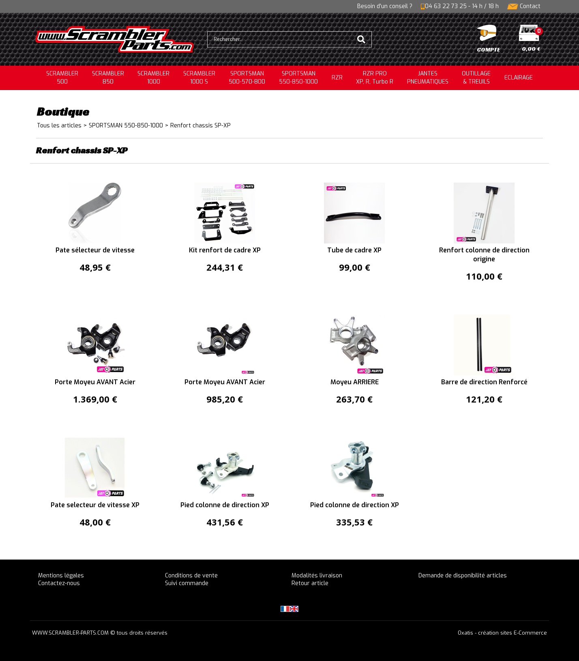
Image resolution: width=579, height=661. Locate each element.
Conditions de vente (191, 575)
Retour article (310, 583)
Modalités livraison (317, 575)
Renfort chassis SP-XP (200, 125)
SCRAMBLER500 (62, 78)
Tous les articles (59, 125)
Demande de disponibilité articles (462, 575)
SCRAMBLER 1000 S (199, 78)
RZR (337, 78)
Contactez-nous (59, 583)
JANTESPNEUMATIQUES (427, 78)
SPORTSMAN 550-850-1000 (126, 125)
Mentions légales (61, 575)
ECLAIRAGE (518, 78)
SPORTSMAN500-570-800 (247, 78)
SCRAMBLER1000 (153, 78)
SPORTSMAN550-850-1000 (298, 78)
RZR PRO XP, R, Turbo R (374, 78)
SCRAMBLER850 (108, 78)
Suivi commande (186, 583)
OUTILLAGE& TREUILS (476, 78)
